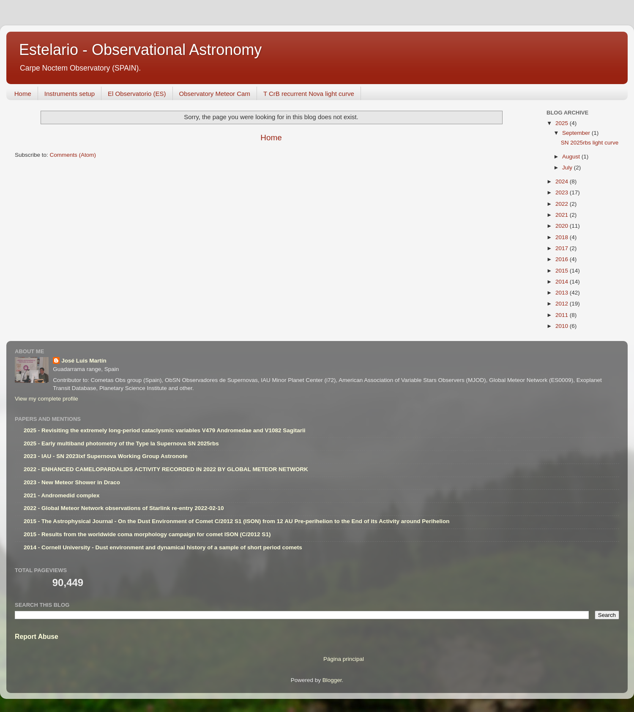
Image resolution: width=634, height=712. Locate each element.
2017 (562, 248)
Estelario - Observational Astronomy (140, 49)
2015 (562, 270)
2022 (562, 204)
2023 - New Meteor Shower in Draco (72, 482)
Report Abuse (36, 636)
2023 (562, 192)
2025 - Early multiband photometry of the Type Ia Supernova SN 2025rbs (121, 443)
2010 (562, 326)
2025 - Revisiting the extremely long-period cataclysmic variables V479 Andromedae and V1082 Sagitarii (165, 430)
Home (22, 93)
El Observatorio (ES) (137, 93)
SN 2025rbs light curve (590, 142)
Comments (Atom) (73, 155)
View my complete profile (46, 399)
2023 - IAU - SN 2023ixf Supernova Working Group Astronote (106, 456)
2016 (562, 259)
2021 (562, 215)
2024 (562, 181)
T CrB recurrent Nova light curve (308, 93)
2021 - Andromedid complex (62, 495)
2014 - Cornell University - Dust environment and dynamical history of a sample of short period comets (163, 547)
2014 (562, 281)
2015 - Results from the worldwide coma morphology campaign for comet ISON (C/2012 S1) (147, 534)
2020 (562, 226)
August (572, 156)
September (577, 133)
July (568, 167)
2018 (562, 237)
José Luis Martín (84, 360)
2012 (562, 303)
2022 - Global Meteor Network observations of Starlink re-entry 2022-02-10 (124, 508)
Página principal (343, 659)
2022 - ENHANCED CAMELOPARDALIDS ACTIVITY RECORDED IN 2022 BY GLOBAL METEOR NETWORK (166, 469)
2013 (562, 292)
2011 (562, 315)
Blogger (332, 680)
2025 (562, 123)
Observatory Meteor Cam (214, 93)
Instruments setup (69, 93)
